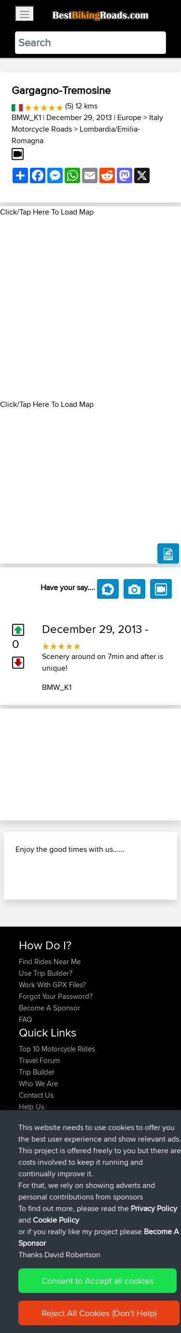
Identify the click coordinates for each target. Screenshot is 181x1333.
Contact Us (36, 1095)
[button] (13, 765)
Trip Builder (37, 1072)
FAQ (25, 1019)
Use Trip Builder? (45, 973)
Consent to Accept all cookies (97, 1281)
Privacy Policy (154, 1208)
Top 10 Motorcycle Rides (57, 1049)
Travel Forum (39, 1060)
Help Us (31, 1107)
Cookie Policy (56, 1219)
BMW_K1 (26, 117)
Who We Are (38, 1083)
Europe (129, 117)
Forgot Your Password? (56, 996)
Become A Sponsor (49, 1008)
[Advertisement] (90, 308)
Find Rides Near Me (50, 961)
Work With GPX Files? (52, 985)
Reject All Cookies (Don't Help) (99, 1313)
